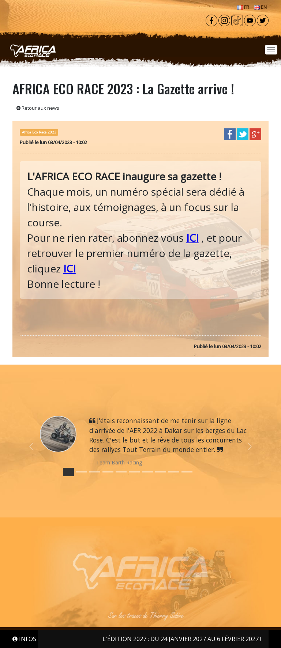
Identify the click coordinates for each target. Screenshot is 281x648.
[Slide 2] (94, 472)
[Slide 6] (147, 472)
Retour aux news (37, 108)
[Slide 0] (68, 472)
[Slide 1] (81, 472)
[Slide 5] (134, 472)
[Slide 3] (107, 472)
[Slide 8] (173, 472)
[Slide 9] (186, 472)
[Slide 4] (121, 472)
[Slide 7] (160, 472)
